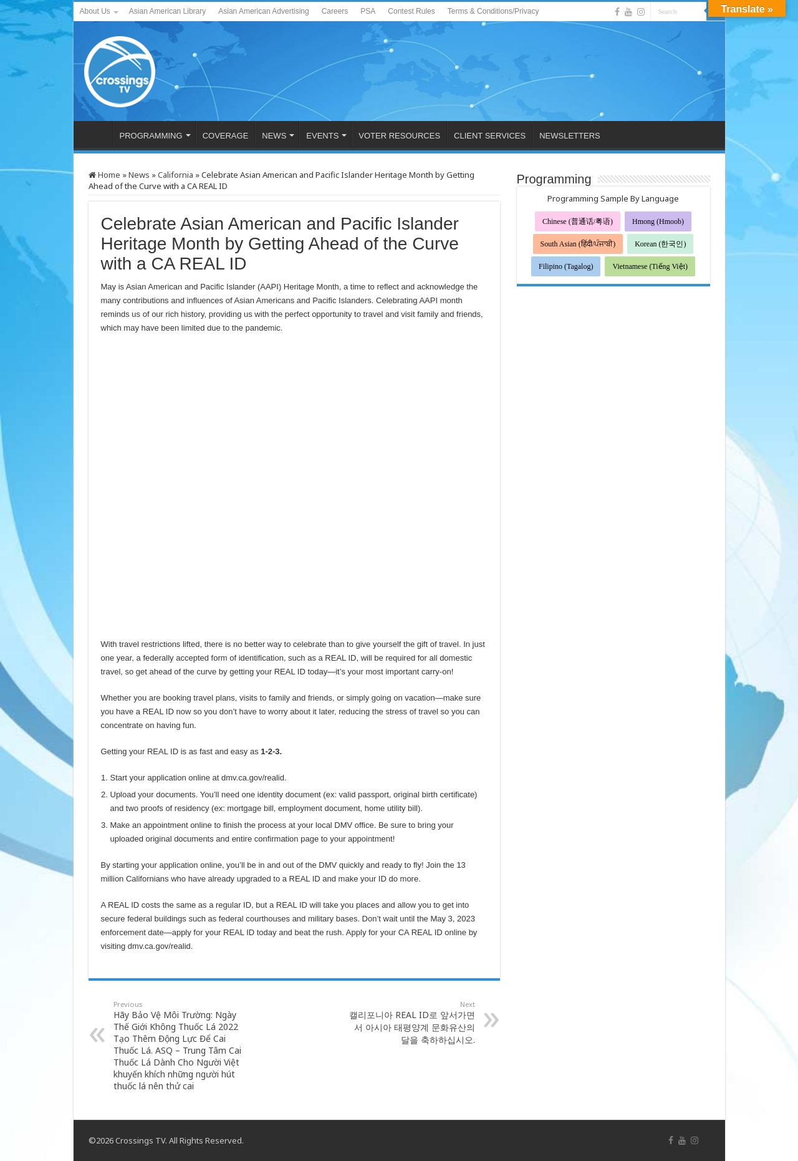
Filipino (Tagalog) (566, 266)
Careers (335, 11)
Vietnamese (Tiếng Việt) (650, 266)
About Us (95, 11)
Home (104, 174)
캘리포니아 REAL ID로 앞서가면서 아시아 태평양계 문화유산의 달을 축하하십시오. (411, 1022)
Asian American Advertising (263, 11)
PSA (367, 11)
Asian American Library (167, 11)
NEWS (274, 135)
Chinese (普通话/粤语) (577, 221)
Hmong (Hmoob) (658, 221)
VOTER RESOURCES (399, 135)
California (175, 174)
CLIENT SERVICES (490, 135)
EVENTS (322, 135)
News (139, 174)
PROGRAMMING (151, 135)
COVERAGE (226, 135)
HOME (96, 134)
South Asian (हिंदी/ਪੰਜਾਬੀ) (578, 244)
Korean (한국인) (660, 244)
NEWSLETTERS (569, 135)
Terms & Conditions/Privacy (493, 11)
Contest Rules (411, 11)
